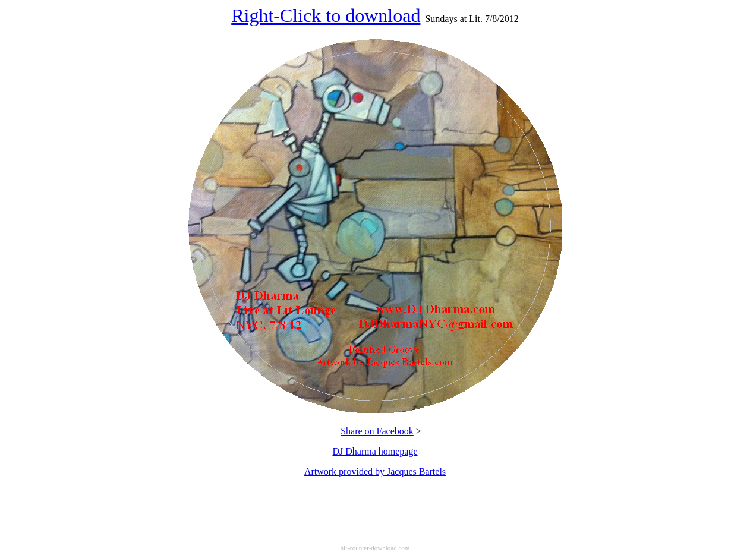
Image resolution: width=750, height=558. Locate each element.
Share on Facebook (377, 431)
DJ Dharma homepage (374, 451)
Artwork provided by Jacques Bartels (375, 471)
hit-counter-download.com (375, 547)
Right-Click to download (325, 15)
